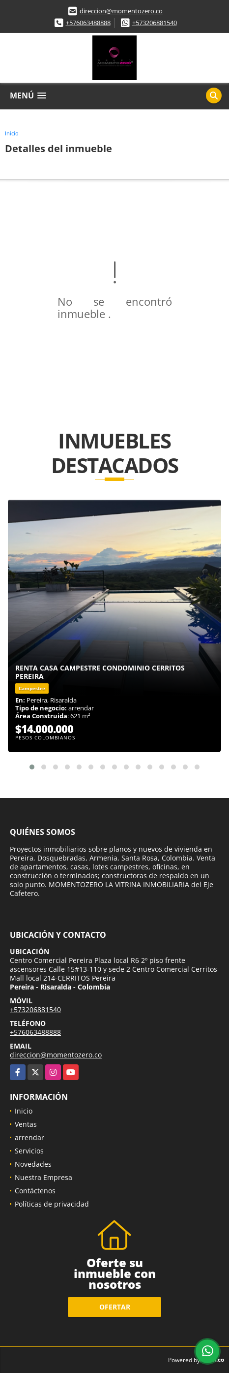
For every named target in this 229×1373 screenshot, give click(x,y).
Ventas (26, 1124)
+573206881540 (154, 22)
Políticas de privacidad (52, 1204)
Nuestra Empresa (43, 1177)
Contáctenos (35, 1190)
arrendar (29, 1137)
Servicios (29, 1150)
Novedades (33, 1164)
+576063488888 (88, 22)
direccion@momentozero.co (121, 10)
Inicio (12, 133)
